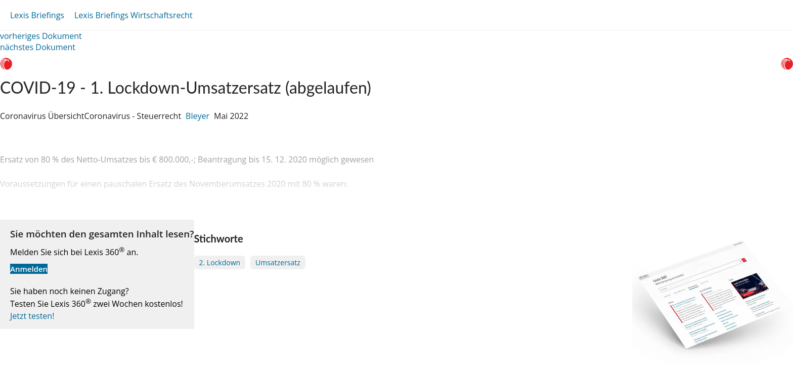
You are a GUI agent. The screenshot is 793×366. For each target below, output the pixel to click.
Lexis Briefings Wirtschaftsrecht (133, 15)
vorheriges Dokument (41, 36)
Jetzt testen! (32, 315)
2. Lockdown (220, 262)
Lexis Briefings (37, 15)
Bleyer (197, 115)
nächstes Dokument (37, 47)
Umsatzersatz (277, 262)
